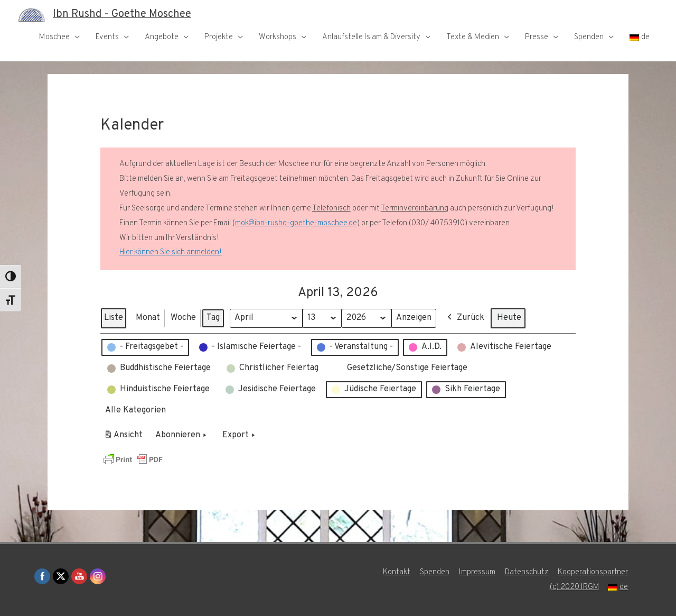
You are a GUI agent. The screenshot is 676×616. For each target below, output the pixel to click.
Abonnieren (182, 436)
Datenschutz (527, 572)
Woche (183, 317)
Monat (148, 317)
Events (107, 37)
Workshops (277, 37)
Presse (536, 37)
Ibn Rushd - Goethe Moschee (122, 15)
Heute (509, 317)
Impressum (477, 572)
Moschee (54, 37)
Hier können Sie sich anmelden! (170, 252)
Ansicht (125, 437)
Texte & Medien (472, 37)
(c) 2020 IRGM (574, 587)
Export (239, 436)
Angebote (162, 37)
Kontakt (396, 572)
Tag (213, 317)
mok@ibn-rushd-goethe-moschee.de (296, 223)
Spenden (589, 37)
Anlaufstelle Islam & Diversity (371, 37)
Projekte (218, 37)
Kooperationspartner (593, 572)
